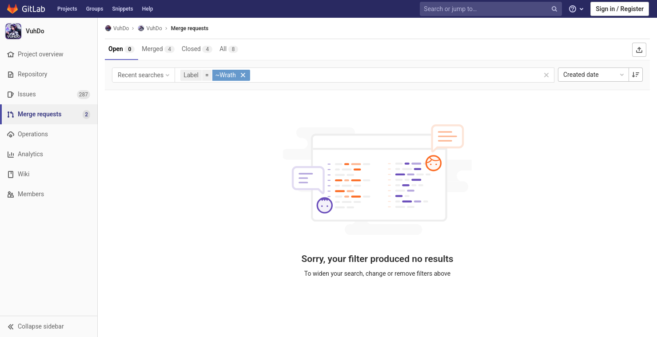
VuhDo (117, 28)
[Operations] (48, 134)
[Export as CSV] (639, 50)
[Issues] (48, 94)
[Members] (48, 194)
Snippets (122, 9)
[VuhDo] (49, 31)
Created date (594, 74)
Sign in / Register (620, 8)
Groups (95, 9)
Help (147, 9)
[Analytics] (48, 154)
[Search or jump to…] (492, 9)
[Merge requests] (49, 114)
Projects (67, 9)
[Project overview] (48, 54)
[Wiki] (48, 174)
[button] (48, 326)
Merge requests (189, 28)
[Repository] (48, 74)
